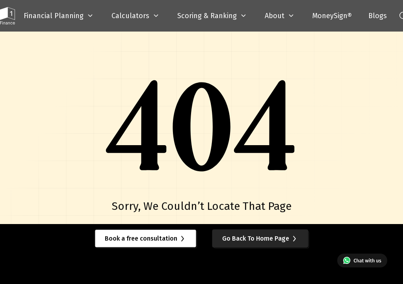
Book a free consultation (146, 239)
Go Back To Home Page (260, 239)
